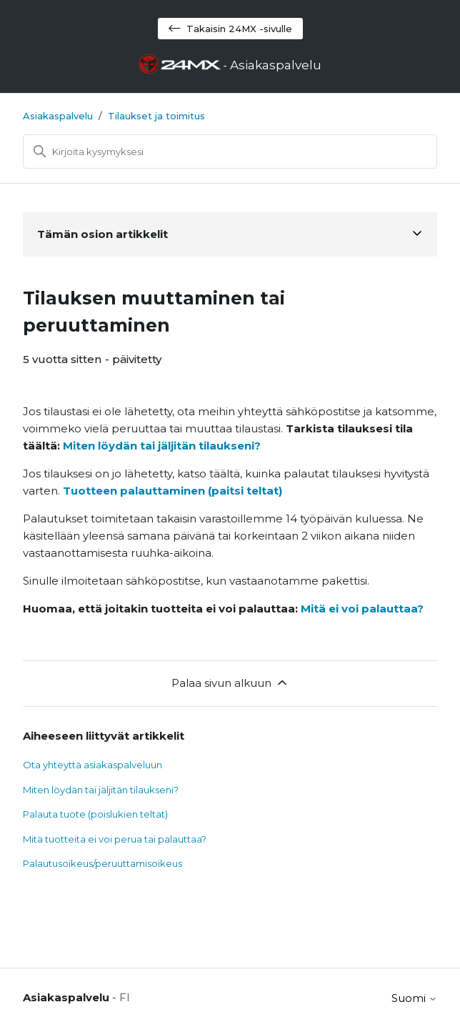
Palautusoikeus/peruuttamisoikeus (102, 863)
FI (124, 997)
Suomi (414, 998)
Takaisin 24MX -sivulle (230, 28)
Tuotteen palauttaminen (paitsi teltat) (172, 490)
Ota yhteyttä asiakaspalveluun (92, 764)
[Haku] (230, 151)
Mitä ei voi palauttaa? (362, 608)
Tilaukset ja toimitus (156, 115)
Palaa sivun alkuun (230, 682)
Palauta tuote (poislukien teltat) (95, 814)
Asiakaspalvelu (58, 115)
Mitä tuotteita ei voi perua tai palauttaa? (114, 839)
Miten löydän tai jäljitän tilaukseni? (162, 445)
